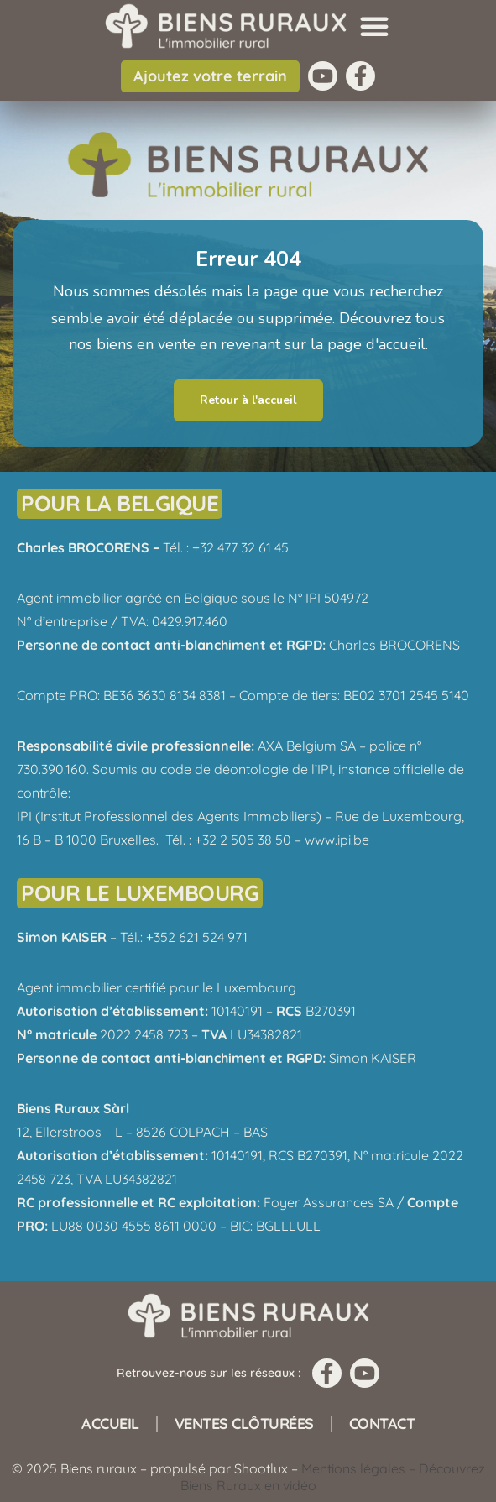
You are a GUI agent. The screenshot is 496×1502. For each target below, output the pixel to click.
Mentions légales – (360, 1468)
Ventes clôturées (244, 1423)
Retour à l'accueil (248, 400)
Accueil (110, 1423)
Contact (382, 1423)
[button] (374, 26)
